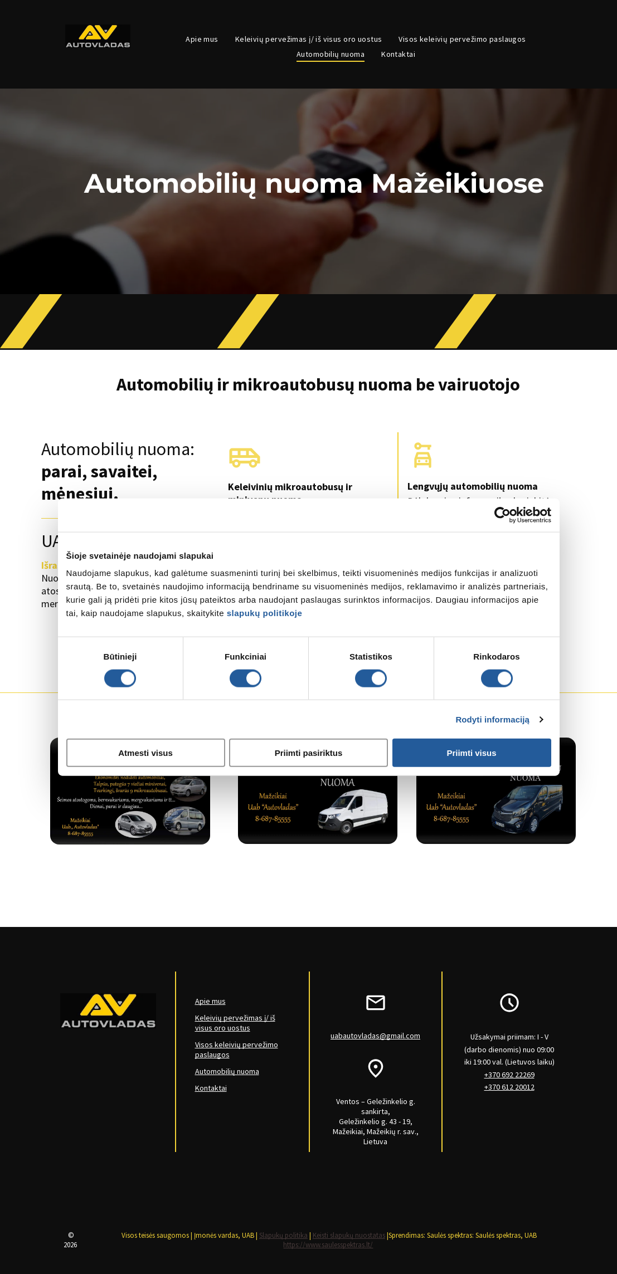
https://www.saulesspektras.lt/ (328, 1244)
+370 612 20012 (509, 1087)
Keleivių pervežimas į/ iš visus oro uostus (235, 1023)
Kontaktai (211, 1088)
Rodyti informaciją (492, 719)
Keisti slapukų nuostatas (349, 1235)
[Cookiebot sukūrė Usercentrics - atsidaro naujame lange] (502, 514)
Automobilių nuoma (227, 1071)
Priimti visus (471, 753)
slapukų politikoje (265, 613)
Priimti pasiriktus (309, 753)
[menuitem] (201, 39)
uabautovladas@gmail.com (375, 1036)
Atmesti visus (145, 753)
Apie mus (210, 1001)
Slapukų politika (283, 1235)
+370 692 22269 (509, 1075)
